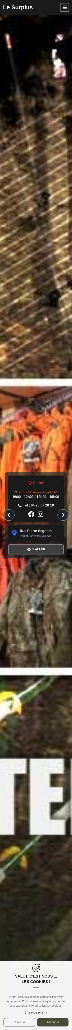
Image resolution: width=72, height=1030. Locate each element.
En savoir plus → (36, 1012)
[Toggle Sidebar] (64, 7)
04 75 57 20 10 (42, 505)
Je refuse (19, 1022)
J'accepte (52, 1022)
